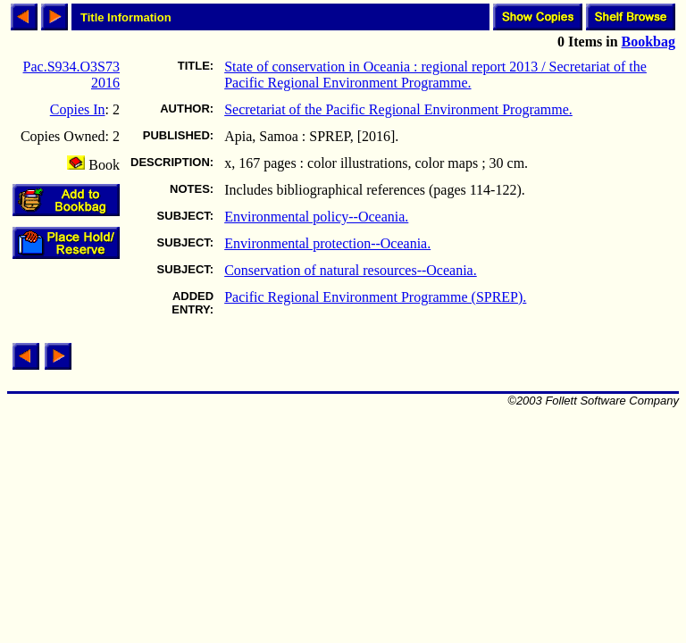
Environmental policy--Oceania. (316, 216)
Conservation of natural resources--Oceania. (350, 270)
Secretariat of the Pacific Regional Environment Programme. (398, 109)
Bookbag (648, 41)
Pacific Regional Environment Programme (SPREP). (375, 297)
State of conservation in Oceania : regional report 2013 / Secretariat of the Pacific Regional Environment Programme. (435, 74)
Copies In (77, 109)
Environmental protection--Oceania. (327, 243)
